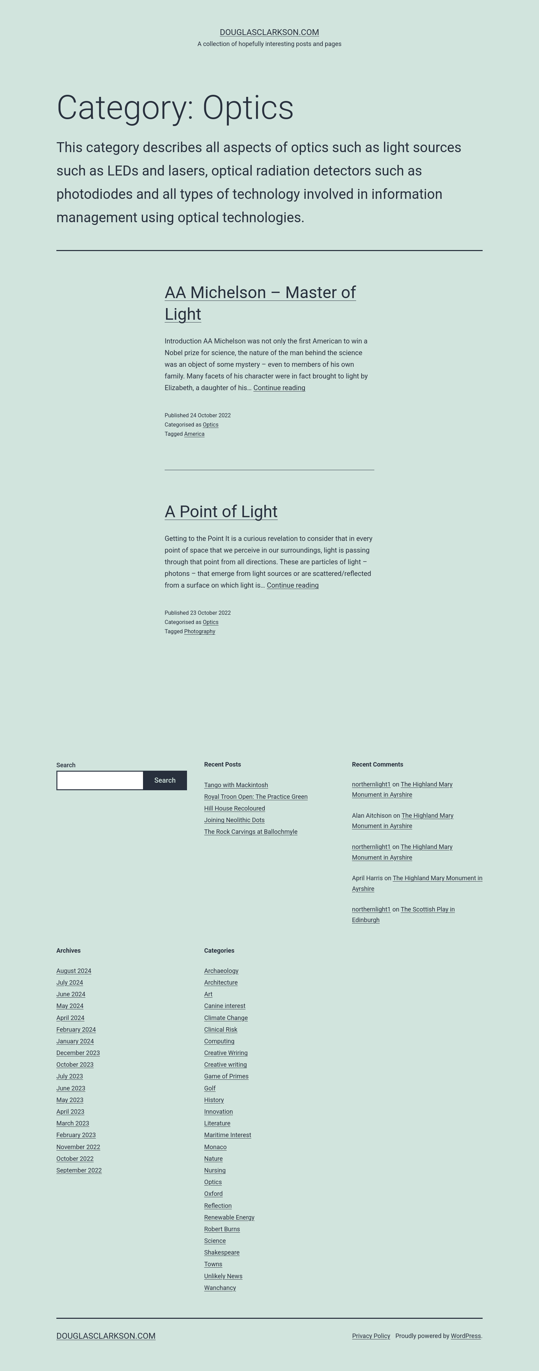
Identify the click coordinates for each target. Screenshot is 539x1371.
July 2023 (69, 1076)
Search (66, 765)
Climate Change (226, 1017)
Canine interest (224, 1005)
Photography (199, 631)
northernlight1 (371, 784)
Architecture (221, 982)
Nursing (215, 1170)
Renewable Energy (229, 1217)
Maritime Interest (227, 1134)
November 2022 (78, 1147)
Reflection (218, 1205)
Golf (210, 1088)
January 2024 (75, 1041)
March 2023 (72, 1123)
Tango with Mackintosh (236, 785)
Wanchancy (220, 1287)
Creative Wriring (226, 1052)
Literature (217, 1123)
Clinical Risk (221, 1029)
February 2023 (76, 1134)
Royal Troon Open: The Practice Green (256, 796)
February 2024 (76, 1029)
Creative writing (225, 1064)
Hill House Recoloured (234, 808)
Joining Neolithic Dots (234, 820)
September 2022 (79, 1170)
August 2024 (73, 970)
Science (215, 1240)
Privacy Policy (371, 1335)
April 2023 (70, 1111)
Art (208, 994)
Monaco (215, 1147)
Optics (211, 424)
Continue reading (279, 388)
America (194, 434)
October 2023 (75, 1064)
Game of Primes (226, 1076)
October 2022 (75, 1158)
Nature (213, 1158)
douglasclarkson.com (269, 32)
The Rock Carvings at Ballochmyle (250, 831)
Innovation (218, 1111)
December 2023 (78, 1052)
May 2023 (70, 1099)
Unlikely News (223, 1276)
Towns (213, 1264)
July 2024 (69, 982)
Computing (219, 1041)
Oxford (213, 1193)
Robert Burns (222, 1229)
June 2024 (70, 994)
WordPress (466, 1335)
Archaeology (221, 970)
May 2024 (70, 1005)
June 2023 (70, 1088)
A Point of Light (221, 511)
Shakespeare (222, 1252)
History (214, 1099)
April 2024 (70, 1017)
